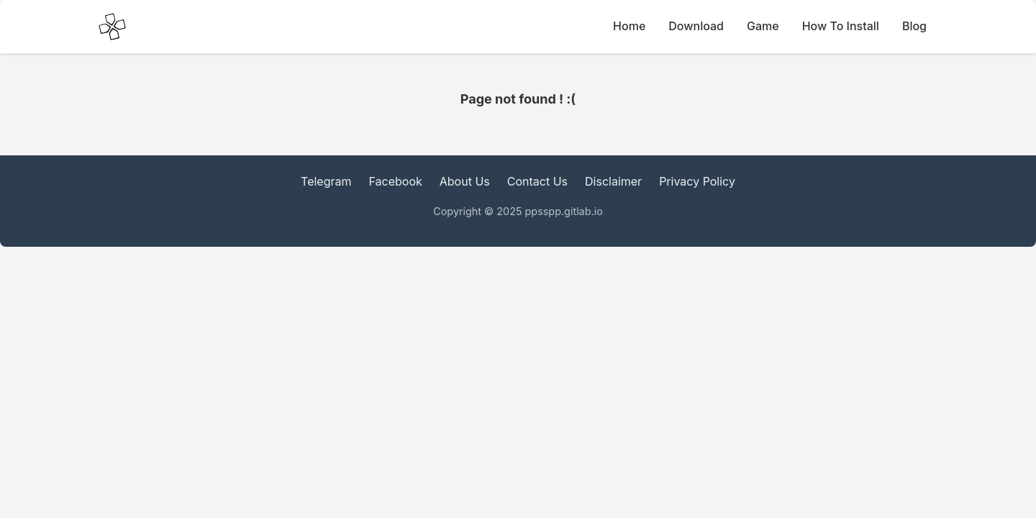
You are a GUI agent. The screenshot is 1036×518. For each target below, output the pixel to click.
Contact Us (537, 181)
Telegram (326, 181)
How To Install (840, 26)
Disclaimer (613, 181)
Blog (914, 26)
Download (696, 26)
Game (763, 26)
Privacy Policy (697, 181)
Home (629, 26)
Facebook (395, 181)
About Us (465, 181)
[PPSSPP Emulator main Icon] (112, 26)
